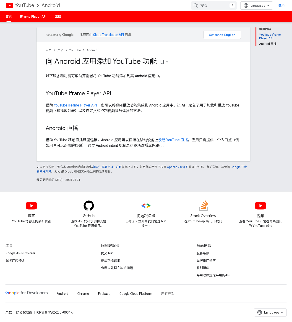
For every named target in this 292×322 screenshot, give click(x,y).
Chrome (83, 293)
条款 (8, 312)
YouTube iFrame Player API (75, 105)
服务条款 (202, 253)
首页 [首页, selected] (8, 16)
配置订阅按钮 (15, 260)
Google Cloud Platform (136, 293)
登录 (281, 5)
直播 (58, 16)
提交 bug (107, 253)
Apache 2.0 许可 (177, 167)
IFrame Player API (33, 16)
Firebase (104, 293)
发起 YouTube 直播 (173, 140)
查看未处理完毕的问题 (117, 268)
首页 (49, 50)
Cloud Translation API (108, 35)
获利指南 (202, 268)
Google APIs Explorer (20, 253)
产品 (60, 50)
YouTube (24, 5)
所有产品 (167, 293)
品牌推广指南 (206, 260)
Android (51, 5)
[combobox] (214, 5)
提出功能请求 (110, 260)
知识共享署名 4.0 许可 (107, 167)
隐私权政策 (24, 312)
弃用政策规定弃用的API (213, 275)
